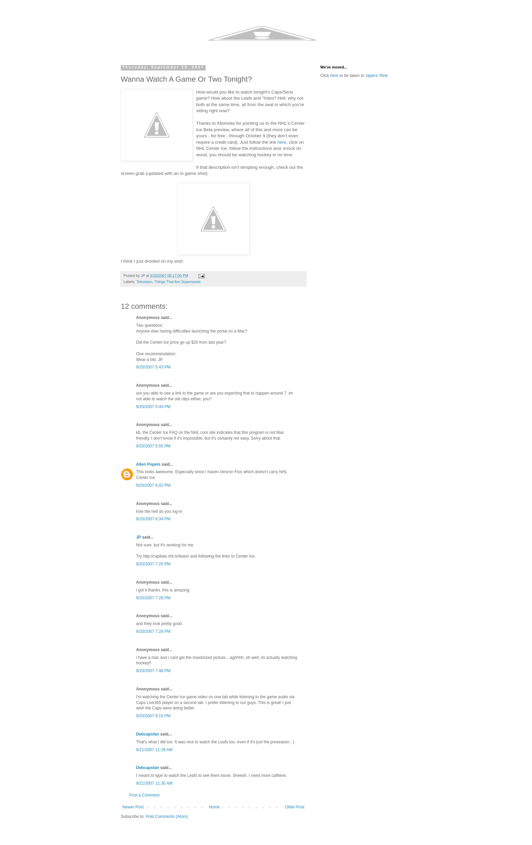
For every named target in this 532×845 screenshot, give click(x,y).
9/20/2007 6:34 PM (153, 519)
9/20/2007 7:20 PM (153, 564)
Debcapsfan (147, 734)
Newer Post (133, 807)
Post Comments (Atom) (167, 816)
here (282, 142)
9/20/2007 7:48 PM (153, 670)
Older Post (294, 807)
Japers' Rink (376, 75)
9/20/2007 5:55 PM (153, 446)
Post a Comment (144, 795)
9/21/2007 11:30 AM (154, 783)
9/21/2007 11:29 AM (154, 749)
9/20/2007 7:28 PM (153, 598)
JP (138, 537)
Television (144, 282)
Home (214, 807)
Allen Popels (148, 464)
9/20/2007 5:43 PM (153, 367)
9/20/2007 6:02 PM (153, 485)
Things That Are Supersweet (177, 282)
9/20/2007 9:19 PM (153, 715)
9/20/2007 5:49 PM (153, 406)
